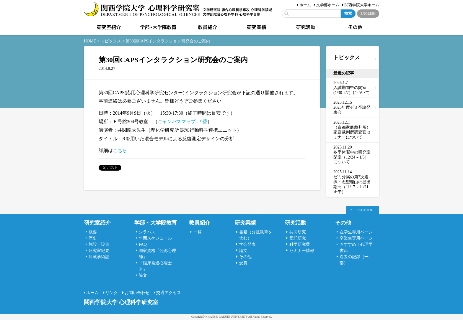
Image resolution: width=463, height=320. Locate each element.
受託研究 (297, 238)
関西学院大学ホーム (362, 5)
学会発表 (247, 244)
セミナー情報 (301, 250)
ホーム (305, 5)
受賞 (243, 263)
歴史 (93, 238)
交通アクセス (168, 293)
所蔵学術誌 (99, 257)
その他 (354, 27)
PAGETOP (364, 210)
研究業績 (256, 27)
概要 (93, 232)
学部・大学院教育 (157, 27)
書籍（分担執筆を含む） (255, 235)
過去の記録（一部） (354, 260)
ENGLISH (368, 13)
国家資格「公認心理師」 (157, 253)
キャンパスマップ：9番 (182, 121)
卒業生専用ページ (356, 238)
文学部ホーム (327, 5)
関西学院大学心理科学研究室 (142, 9)
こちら (120, 150)
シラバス (147, 232)
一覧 (197, 232)
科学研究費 (299, 244)
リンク (111, 293)
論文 (143, 275)
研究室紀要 (99, 250)
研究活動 (305, 27)
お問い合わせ (137, 293)
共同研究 (297, 232)
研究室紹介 (108, 27)
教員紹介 (206, 27)
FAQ (143, 244)
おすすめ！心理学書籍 (356, 247)
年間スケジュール (155, 238)
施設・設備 (99, 244)
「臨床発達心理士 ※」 (155, 266)
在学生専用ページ (356, 232)
